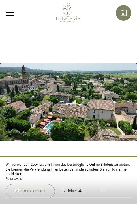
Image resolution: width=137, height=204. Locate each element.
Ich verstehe (30, 191)
